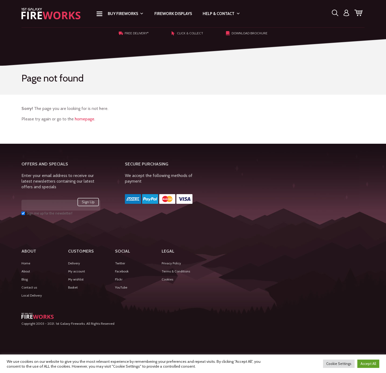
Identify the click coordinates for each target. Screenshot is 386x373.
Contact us (29, 287)
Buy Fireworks (126, 13)
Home (25, 263)
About (25, 271)
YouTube (121, 287)
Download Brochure (247, 33)
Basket (73, 287)
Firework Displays (173, 13)
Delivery (74, 263)
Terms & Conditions (176, 271)
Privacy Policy (171, 263)
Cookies (167, 279)
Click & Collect (187, 33)
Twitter (120, 263)
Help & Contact (221, 13)
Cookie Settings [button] (338, 363)
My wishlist (76, 279)
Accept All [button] (368, 363)
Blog (24, 279)
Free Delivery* (134, 33)
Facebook (122, 271)
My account (76, 271)
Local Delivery (31, 295)
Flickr (119, 279)
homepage (84, 118)
